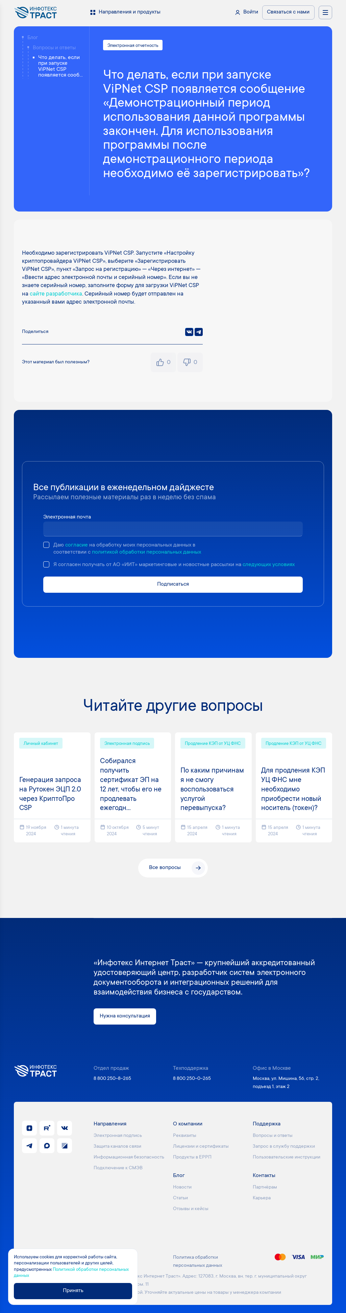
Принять (73, 1291)
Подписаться (173, 584)
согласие (76, 545)
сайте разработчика (56, 294)
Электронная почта (67, 517)
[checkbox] (46, 545)
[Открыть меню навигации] (325, 12)
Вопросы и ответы (54, 48)
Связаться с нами (288, 12)
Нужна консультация (125, 1016)
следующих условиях (269, 565)
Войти (250, 12)
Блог (32, 38)
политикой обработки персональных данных (146, 552)
